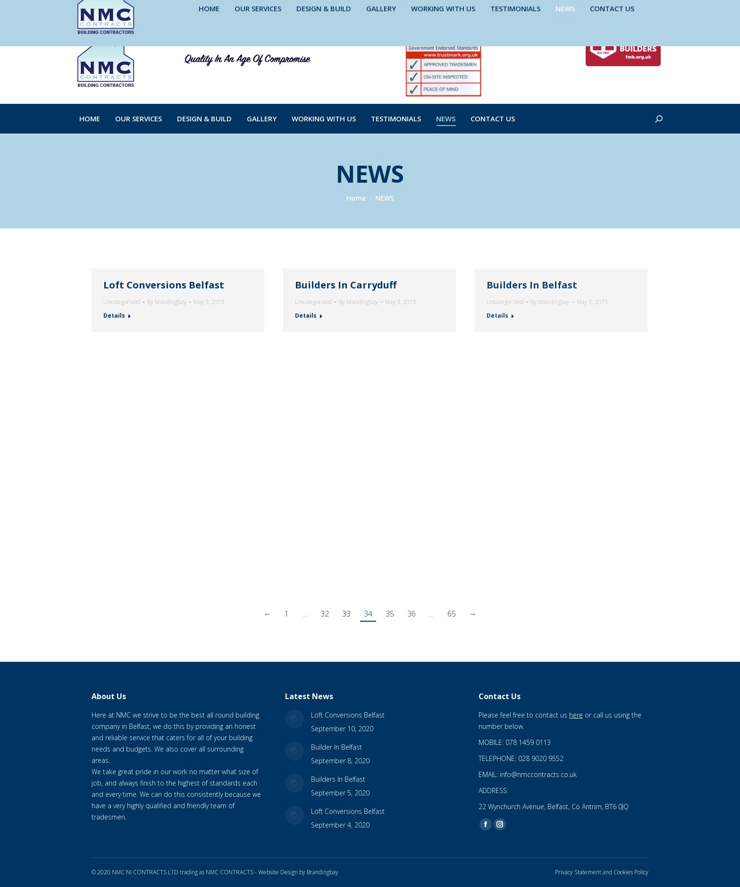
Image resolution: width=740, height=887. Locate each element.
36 (411, 613)
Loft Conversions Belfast (163, 285)
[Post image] (294, 719)
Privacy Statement (578, 872)
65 (451, 613)
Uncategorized (121, 302)
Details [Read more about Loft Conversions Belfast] (114, 316)
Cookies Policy (631, 872)
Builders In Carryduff (345, 285)
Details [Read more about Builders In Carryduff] (306, 316)
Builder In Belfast (336, 747)
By (166, 302)
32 (324, 613)
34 (368, 613)
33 (346, 613)
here (576, 714)
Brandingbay (322, 872)
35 (390, 613)
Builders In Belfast (532, 285)
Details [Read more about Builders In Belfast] (497, 316)
